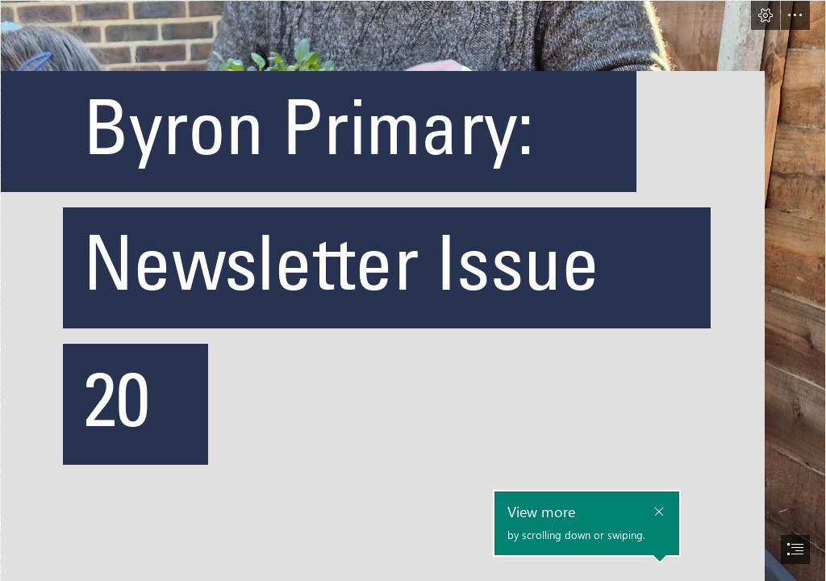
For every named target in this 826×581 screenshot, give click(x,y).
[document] (413, 290)
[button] (765, 15)
